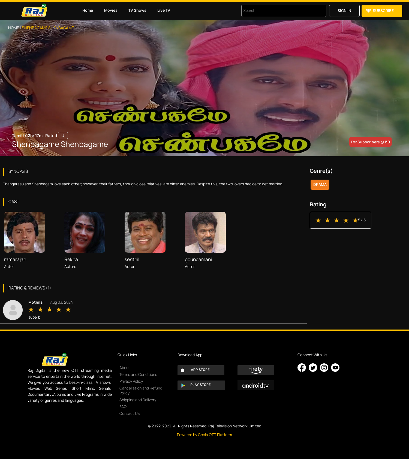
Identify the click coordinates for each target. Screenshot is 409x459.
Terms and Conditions (138, 374)
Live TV (163, 10)
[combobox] (277, 11)
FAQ (123, 406)
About (124, 367)
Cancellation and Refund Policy (140, 390)
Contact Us (129, 413)
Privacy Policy (131, 381)
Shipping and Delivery (137, 399)
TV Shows (137, 10)
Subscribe (383, 10)
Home (87, 10)
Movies (111, 10)
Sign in (344, 10)
